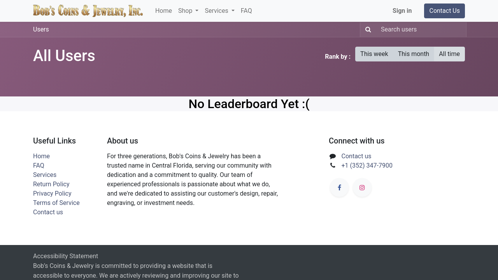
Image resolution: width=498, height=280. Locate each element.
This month (414, 54)
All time (449, 54)
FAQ (38, 165)
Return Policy (51, 184)
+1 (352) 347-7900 (367, 165)
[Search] (366, 29)
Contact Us (444, 10)
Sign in (402, 10)
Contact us (48, 212)
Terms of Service (56, 202)
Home (41, 156)
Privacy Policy (52, 193)
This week (374, 54)
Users (41, 29)
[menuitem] (163, 11)
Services (44, 174)
